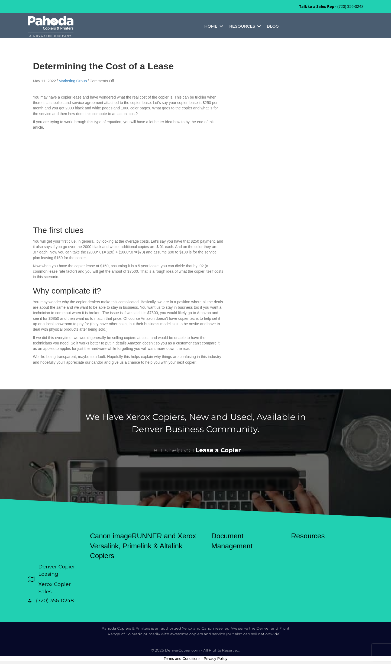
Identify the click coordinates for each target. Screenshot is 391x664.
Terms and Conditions (182, 658)
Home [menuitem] (211, 26)
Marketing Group (73, 81)
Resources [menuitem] (242, 26)
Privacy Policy (215, 658)
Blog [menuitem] (273, 26)
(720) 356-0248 (350, 6)
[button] (221, 26)
